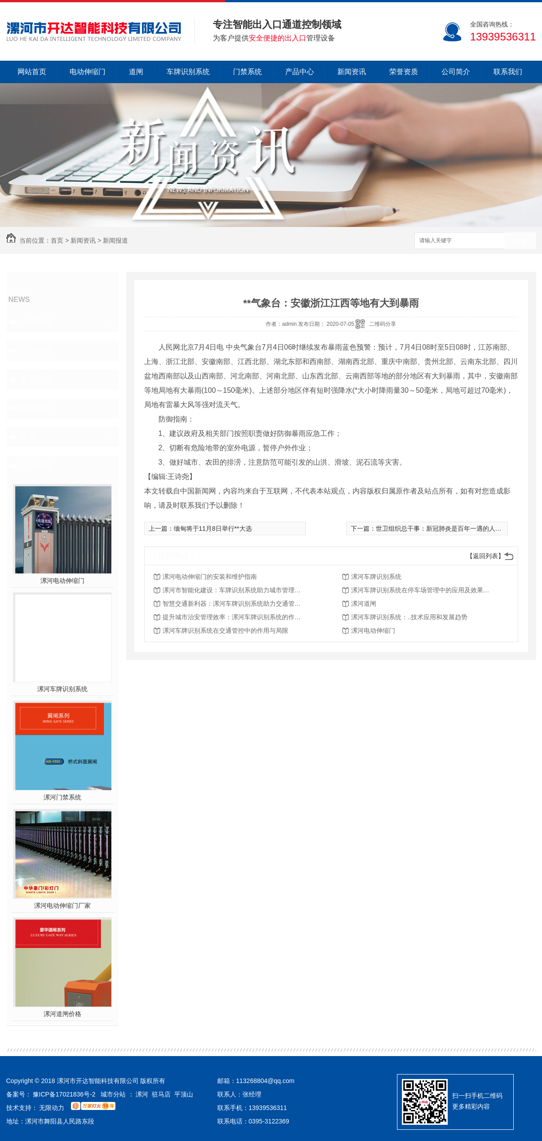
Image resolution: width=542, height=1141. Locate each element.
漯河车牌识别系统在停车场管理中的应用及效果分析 (423, 590)
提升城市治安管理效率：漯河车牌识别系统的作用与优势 (234, 617)
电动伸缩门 (88, 71)
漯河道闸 (363, 603)
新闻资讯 (351, 71)
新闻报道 (115, 240)
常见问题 (36, 379)
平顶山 (183, 1094)
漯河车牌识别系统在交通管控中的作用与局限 (225, 630)
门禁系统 (247, 71)
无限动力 (51, 1107)
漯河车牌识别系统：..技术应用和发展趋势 (409, 617)
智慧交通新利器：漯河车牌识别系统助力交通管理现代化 (234, 603)
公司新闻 (36, 321)
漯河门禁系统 (62, 797)
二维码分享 (382, 324)
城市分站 (113, 1094)
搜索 (520, 241)
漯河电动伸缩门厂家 (62, 905)
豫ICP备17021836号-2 (64, 1094)
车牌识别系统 (188, 71)
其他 (28, 436)
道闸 (136, 71)
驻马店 (161, 1094)
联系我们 (508, 71)
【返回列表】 (485, 555)
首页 (57, 240)
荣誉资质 (403, 71)
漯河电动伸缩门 (62, 580)
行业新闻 (36, 350)
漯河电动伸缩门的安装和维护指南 (210, 576)
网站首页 (32, 71)
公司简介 (455, 71)
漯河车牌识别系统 (62, 689)
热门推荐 (36, 465)
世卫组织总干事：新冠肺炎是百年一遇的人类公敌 (445, 528)
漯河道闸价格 (62, 1013)
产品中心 (299, 71)
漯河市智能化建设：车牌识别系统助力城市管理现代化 (234, 590)
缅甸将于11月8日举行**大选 (213, 528)
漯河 (142, 1094)
